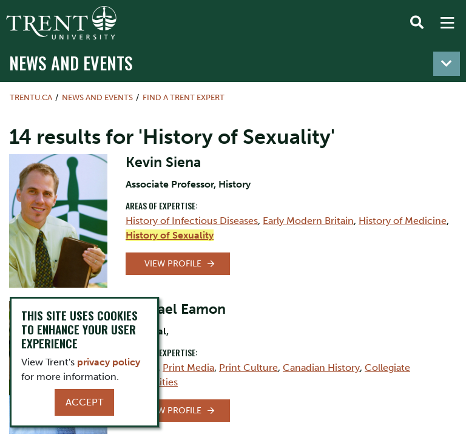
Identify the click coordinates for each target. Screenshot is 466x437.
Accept (84, 402)
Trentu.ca (31, 97)
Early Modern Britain (308, 220)
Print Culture (248, 367)
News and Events (71, 62)
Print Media (188, 367)
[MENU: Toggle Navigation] (447, 23)
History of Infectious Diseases (192, 220)
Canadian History (321, 367)
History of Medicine (403, 220)
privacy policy (108, 362)
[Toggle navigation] (446, 64)
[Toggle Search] (416, 23)
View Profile (172, 264)
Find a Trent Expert (184, 97)
